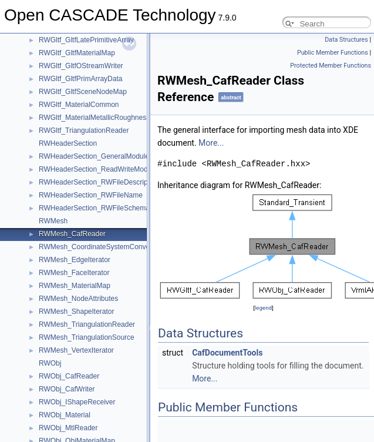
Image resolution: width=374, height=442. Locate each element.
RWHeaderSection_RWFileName (91, 195)
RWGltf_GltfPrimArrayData (80, 79)
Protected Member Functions (330, 65)
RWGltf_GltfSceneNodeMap (83, 92)
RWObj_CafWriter (67, 389)
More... (211, 143)
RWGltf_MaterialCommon (79, 105)
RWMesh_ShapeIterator (76, 311)
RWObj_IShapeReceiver (77, 402)
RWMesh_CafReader (72, 234)
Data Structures (346, 39)
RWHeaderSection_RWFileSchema (94, 208)
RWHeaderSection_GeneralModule (94, 156)
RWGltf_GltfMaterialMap (77, 53)
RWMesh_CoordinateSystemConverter (99, 247)
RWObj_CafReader (69, 376)
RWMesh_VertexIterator (76, 350)
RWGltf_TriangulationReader (84, 130)
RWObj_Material (64, 415)
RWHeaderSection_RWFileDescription (99, 182)
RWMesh (53, 221)
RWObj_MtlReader (68, 428)
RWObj (50, 363)
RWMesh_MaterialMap (74, 286)
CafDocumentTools (227, 352)
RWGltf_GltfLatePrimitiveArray (86, 40)
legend (263, 307)
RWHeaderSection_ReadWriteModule (98, 169)
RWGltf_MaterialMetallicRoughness (94, 117)
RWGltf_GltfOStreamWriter (81, 66)
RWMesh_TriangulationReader (87, 324)
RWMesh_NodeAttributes (78, 298)
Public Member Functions (332, 52)
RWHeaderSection (68, 143)
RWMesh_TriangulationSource (86, 337)
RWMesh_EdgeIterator (74, 260)
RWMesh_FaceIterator (74, 273)
